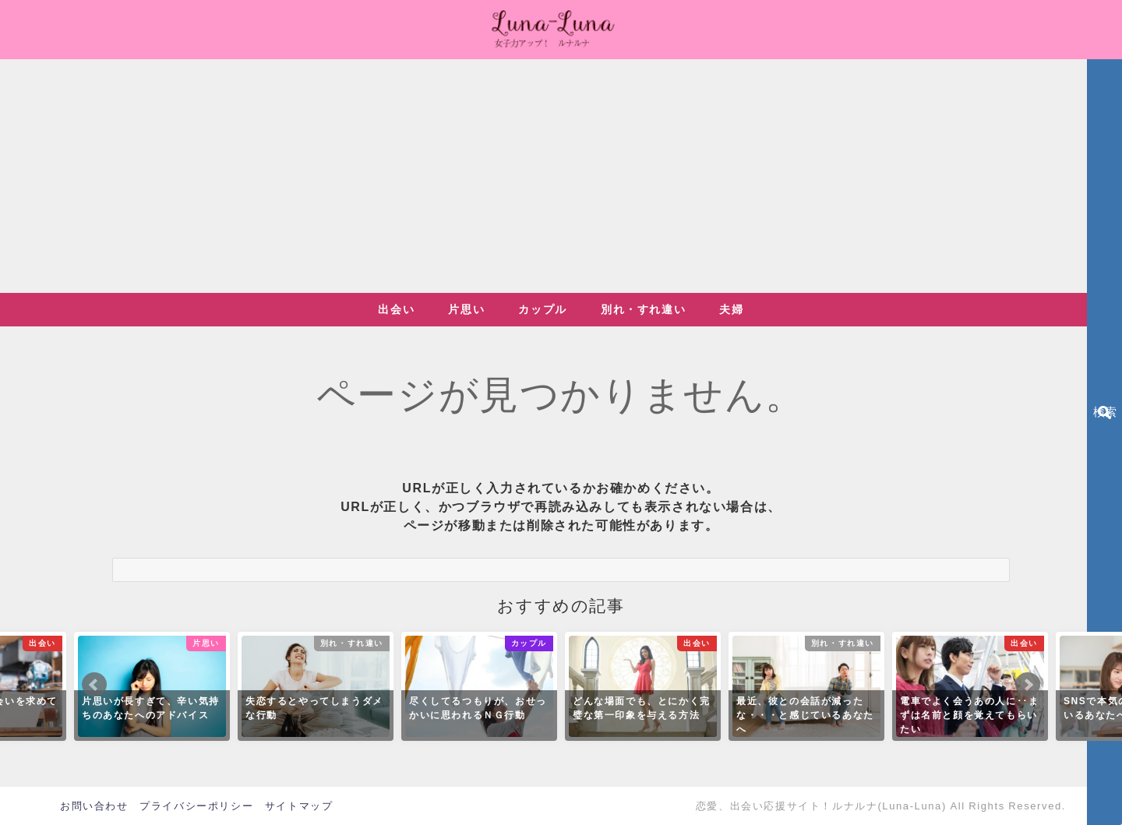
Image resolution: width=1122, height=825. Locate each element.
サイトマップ (299, 806)
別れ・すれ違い (643, 309)
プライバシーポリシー (196, 806)
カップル (542, 309)
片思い (466, 309)
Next (1027, 684)
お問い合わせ (94, 806)
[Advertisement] (561, 176)
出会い (396, 309)
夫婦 (731, 309)
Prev (94, 684)
